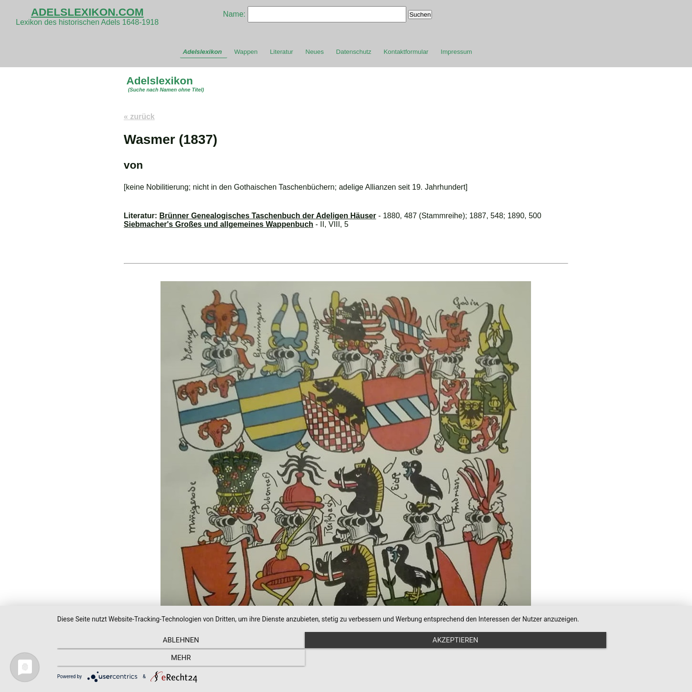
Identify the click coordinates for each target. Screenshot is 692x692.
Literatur (281, 51)
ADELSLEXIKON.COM (87, 12)
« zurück (139, 116)
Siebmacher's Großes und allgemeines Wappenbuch (218, 224)
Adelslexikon (202, 51)
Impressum (456, 51)
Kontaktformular (405, 51)
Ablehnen (151, 659)
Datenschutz (353, 51)
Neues (314, 51)
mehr (589, 659)
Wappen (246, 51)
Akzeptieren (369, 659)
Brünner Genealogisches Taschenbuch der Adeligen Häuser (268, 216)
